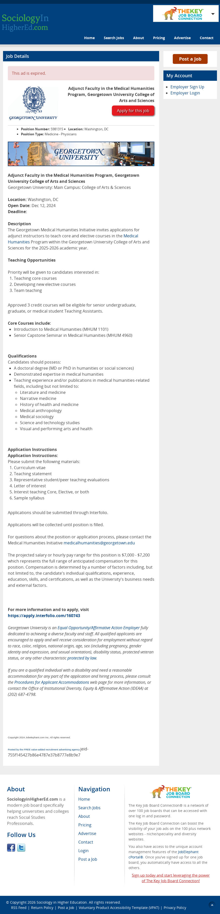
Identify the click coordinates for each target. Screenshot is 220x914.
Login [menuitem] (83, 850)
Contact (206, 37)
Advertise (182, 37)
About (138, 37)
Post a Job (190, 59)
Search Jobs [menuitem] (89, 807)
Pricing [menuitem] (84, 825)
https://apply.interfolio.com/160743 (44, 615)
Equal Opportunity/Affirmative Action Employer (99, 627)
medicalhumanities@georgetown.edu (99, 543)
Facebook (11, 848)
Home (89, 37)
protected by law (81, 658)
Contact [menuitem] (85, 842)
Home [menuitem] (84, 799)
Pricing (159, 37)
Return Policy (42, 907)
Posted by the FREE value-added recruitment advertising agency (44, 749)
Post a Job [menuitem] (87, 859)
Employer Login (185, 93)
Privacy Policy (175, 907)
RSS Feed (19, 907)
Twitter (21, 848)
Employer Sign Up (187, 87)
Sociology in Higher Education (62, 902)
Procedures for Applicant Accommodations (51, 682)
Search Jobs (114, 37)
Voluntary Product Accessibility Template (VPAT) (119, 907)
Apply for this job (133, 110)
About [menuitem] (84, 816)
